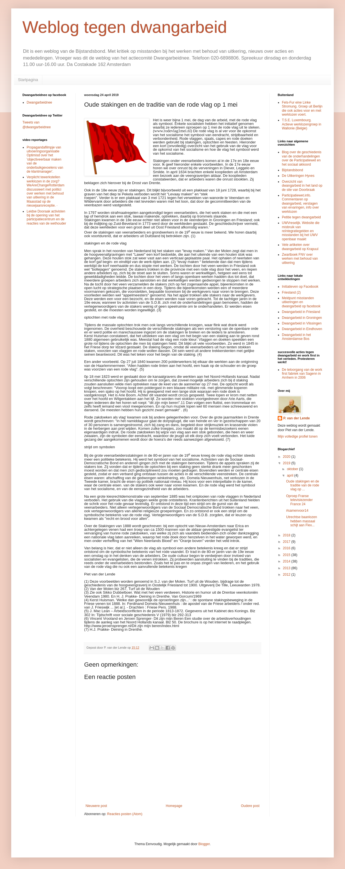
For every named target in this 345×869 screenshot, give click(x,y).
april (290, 475)
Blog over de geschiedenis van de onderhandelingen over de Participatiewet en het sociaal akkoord (301, 158)
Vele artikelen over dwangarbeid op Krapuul (300, 247)
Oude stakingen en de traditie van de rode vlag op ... (302, 485)
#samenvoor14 (297, 511)
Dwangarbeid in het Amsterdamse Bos (296, 337)
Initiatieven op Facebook (300, 287)
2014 (287, 561)
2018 (287, 535)
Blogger (204, 844)
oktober (293, 469)
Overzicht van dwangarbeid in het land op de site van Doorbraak (302, 186)
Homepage (174, 806)
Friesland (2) (291, 292)
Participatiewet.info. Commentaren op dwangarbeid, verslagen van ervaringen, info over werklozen (300, 203)
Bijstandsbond (292, 170)
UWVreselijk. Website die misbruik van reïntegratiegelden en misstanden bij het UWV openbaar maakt (300, 231)
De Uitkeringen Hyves (298, 176)
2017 (287, 542)
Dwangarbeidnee (39, 102)
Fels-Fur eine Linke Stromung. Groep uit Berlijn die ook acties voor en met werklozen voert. (302, 108)
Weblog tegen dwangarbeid (124, 27)
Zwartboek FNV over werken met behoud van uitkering (300, 259)
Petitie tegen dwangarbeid (301, 217)
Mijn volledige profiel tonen (298, 436)
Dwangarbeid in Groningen (302, 318)
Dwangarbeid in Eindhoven (302, 329)
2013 (287, 568)
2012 (287, 575)
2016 (287, 548)
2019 (287, 463)
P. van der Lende (296, 418)
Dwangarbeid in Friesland (301, 312)
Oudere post (250, 806)
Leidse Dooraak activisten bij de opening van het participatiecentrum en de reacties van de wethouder (46, 217)
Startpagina (28, 79)
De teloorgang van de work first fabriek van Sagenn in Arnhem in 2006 (302, 374)
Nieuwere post (96, 806)
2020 (287, 457)
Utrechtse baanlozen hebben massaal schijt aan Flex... (301, 521)
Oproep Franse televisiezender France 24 (299, 500)
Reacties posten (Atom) (124, 814)
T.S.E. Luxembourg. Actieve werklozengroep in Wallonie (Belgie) (301, 124)
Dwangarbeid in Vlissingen (301, 323)
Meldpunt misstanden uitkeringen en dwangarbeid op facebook (301, 302)
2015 (287, 555)
